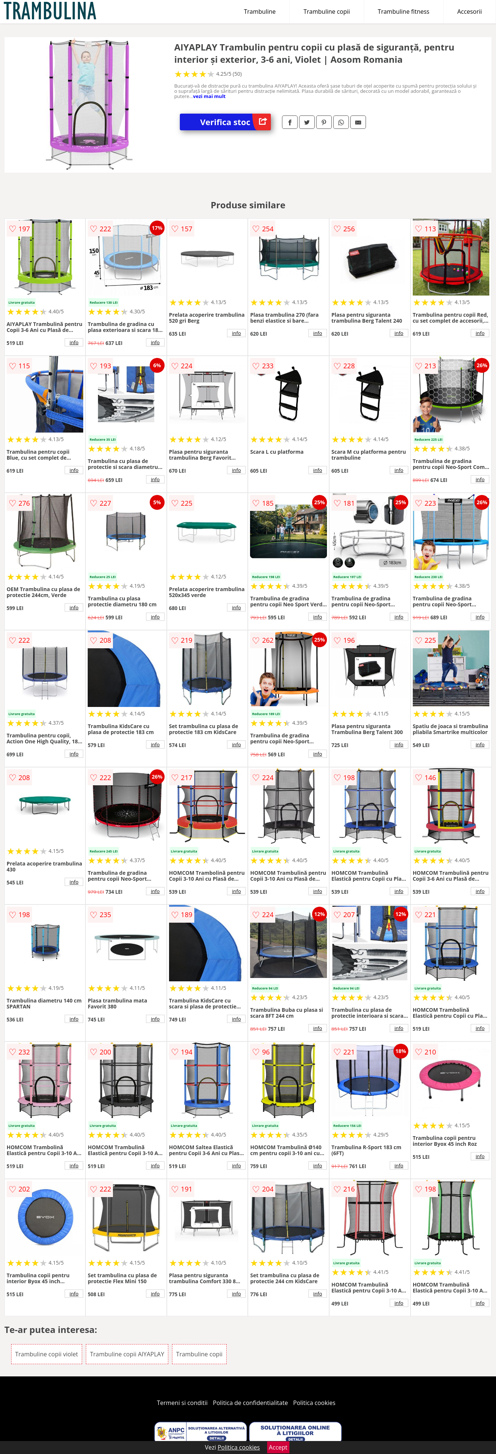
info (73, 342)
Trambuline (260, 11)
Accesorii (469, 11)
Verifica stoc (235, 122)
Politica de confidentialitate (250, 1403)
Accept (278, 1447)
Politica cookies (314, 1403)
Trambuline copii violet (46, 1354)
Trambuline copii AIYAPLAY (127, 1354)
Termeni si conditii (182, 1403)
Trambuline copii (327, 11)
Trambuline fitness (403, 11)
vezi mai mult (209, 96)
